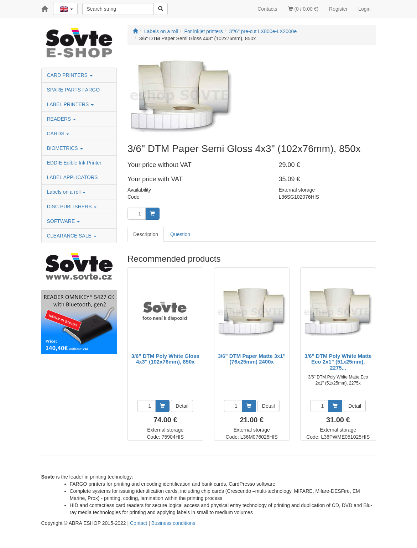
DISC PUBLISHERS (72, 206)
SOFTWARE (63, 221)
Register (338, 9)
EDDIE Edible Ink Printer (74, 163)
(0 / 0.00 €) (303, 9)
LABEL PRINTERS (70, 104)
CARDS (58, 133)
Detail (182, 406)
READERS (61, 119)
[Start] (135, 31)
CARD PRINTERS (70, 75)
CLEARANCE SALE (72, 236)
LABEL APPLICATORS (72, 177)
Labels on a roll (66, 192)
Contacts (267, 9)
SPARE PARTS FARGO (73, 90)
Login (364, 9)
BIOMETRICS (65, 148)
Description (145, 234)
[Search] (160, 9)
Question (180, 234)
